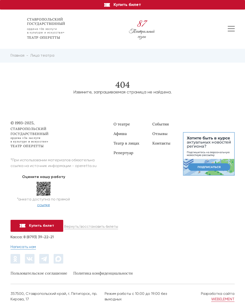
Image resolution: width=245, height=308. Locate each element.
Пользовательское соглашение (39, 273)
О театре (122, 124)
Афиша (120, 133)
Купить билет (122, 5)
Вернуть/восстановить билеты (91, 226)
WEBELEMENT (222, 299)
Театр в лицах (126, 143)
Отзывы (160, 133)
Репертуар (123, 152)
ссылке (43, 205)
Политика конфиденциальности (103, 273)
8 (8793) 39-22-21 (38, 237)
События (160, 124)
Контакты (161, 143)
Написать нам (23, 247)
